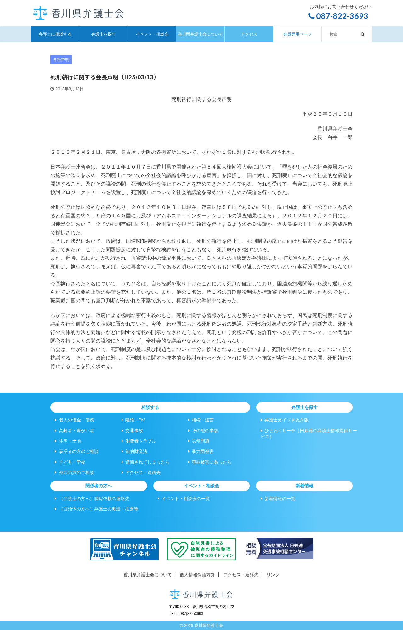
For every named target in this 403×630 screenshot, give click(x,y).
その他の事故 (203, 430)
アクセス (249, 34)
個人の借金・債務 (74, 419)
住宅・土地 (68, 440)
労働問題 (198, 440)
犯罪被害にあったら (209, 462)
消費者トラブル (139, 440)
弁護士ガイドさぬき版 (285, 419)
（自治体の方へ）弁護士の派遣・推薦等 (96, 508)
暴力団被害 (201, 451)
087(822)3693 (191, 613)
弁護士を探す (103, 34)
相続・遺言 (201, 419)
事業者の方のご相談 (76, 451)
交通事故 (132, 430)
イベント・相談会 (152, 34)
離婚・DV (133, 419)
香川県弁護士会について (200, 34)
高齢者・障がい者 (74, 430)
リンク (273, 574)
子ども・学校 (70, 462)
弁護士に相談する (55, 34)
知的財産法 (134, 451)
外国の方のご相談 (74, 472)
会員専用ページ (297, 34)
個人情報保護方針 (197, 574)
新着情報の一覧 (278, 498)
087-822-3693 (338, 15)
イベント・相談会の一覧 (184, 498)
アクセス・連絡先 (141, 472)
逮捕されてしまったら (145, 462)
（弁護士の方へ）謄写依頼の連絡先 (92, 498)
